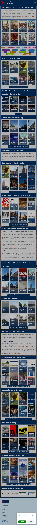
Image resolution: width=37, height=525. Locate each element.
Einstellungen (29, 518)
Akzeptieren (22, 521)
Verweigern (30, 521)
